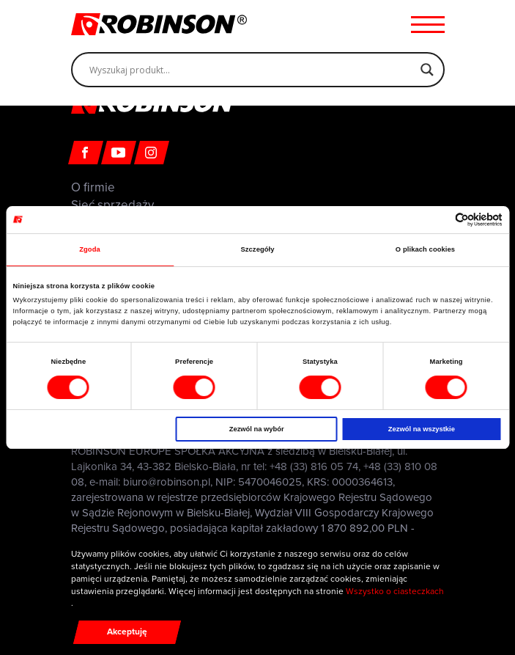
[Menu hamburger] (428, 24)
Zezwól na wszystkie (421, 429)
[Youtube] (118, 152)
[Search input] (251, 69)
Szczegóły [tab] (257, 249)
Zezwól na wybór (256, 429)
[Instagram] (151, 152)
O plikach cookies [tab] (425, 249)
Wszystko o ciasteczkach (395, 591)
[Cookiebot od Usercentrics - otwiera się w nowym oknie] (438, 220)
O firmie (93, 187)
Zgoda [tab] (89, 249)
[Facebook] (85, 152)
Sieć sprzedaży (112, 205)
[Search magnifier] (427, 69)
